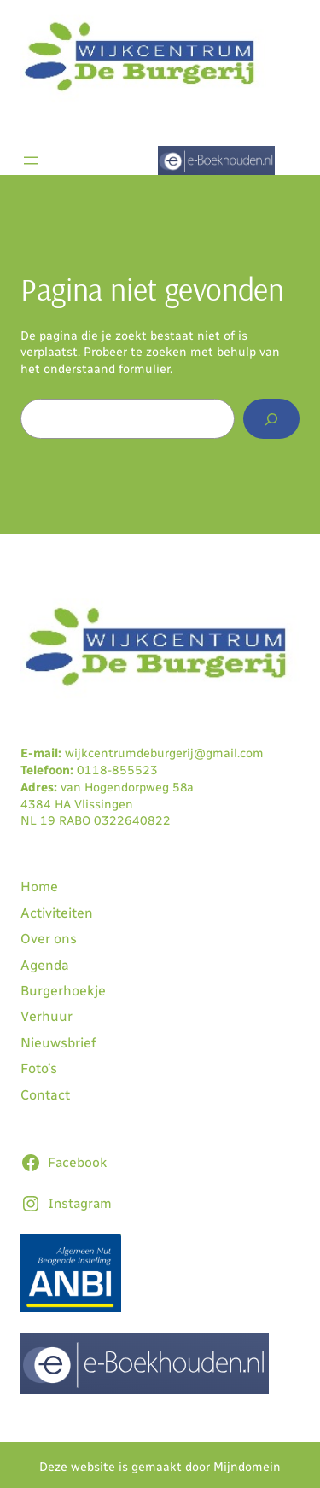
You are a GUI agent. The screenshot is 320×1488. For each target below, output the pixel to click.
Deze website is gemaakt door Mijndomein (160, 1467)
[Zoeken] (271, 419)
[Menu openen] (30, 160)
